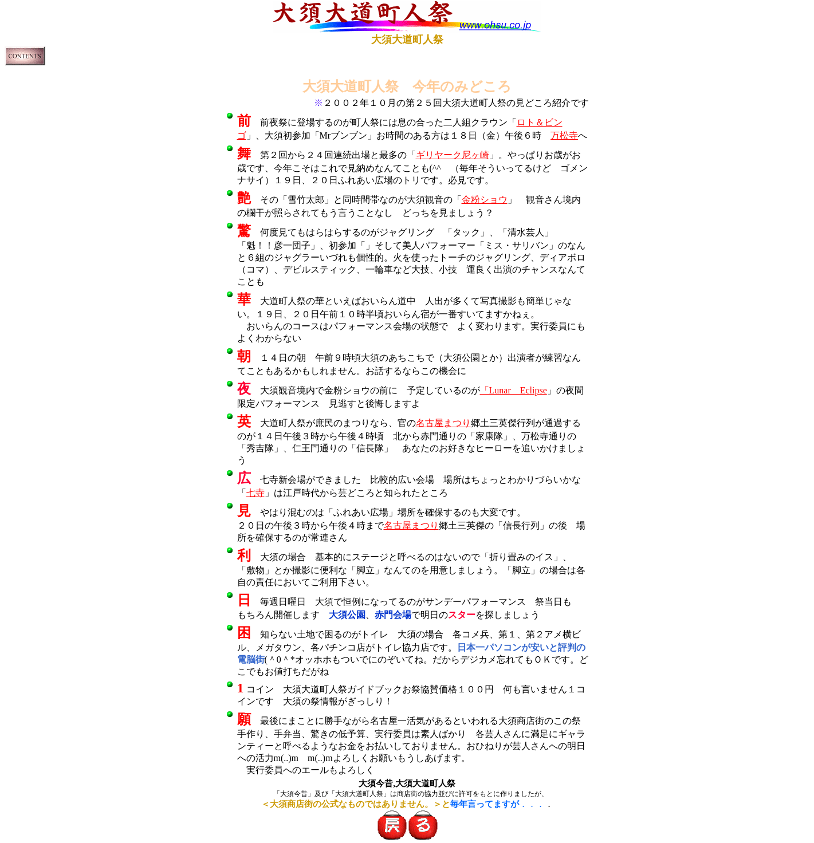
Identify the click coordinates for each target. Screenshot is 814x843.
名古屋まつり (443, 423)
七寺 (255, 493)
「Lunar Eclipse (513, 390)
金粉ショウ (485, 199)
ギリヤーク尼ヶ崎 (452, 155)
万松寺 (564, 135)
